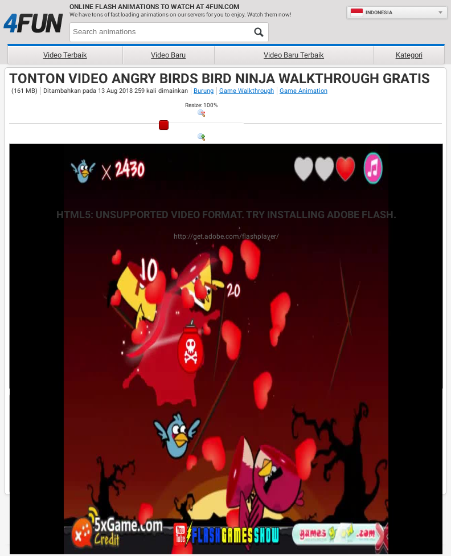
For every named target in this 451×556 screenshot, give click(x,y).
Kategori (409, 55)
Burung (204, 91)
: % (201, 105)
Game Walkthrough (246, 91)
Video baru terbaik (294, 55)
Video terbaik (65, 55)
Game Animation (303, 91)
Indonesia (371, 12)
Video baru (168, 55)
